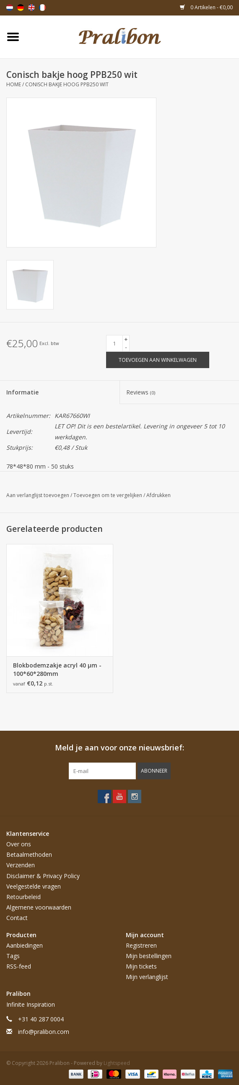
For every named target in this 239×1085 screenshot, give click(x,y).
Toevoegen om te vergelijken (108, 495)
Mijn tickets (141, 966)
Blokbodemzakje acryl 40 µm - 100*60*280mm (57, 669)
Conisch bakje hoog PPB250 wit (67, 84)
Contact (17, 918)
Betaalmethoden (29, 854)
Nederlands (9, 7)
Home (13, 84)
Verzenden (20, 865)
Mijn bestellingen (148, 956)
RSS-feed (18, 966)
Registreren (141, 945)
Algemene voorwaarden (38, 907)
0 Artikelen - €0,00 (206, 7)
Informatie (22, 392)
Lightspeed (117, 1063)
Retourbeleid (23, 897)
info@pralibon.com (43, 1032)
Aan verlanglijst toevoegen (38, 495)
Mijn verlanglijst (147, 977)
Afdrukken (158, 495)
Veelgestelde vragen (33, 886)
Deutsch (20, 7)
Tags (13, 956)
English (31, 7)
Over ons (18, 844)
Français (42, 7)
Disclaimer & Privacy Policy (43, 876)
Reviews (140, 392)
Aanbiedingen (24, 945)
